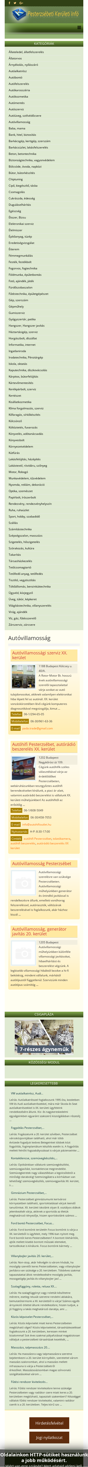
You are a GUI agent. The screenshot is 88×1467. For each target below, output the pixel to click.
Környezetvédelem (21, 446)
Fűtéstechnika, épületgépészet (28, 294)
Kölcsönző (15, 421)
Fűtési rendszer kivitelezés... (29, 1382)
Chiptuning (16, 179)
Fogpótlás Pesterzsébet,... (27, 1128)
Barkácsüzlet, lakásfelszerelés (28, 147)
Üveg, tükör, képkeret (23, 599)
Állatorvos (15, 58)
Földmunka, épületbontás (25, 275)
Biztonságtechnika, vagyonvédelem (32, 160)
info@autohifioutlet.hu (36, 824)
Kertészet (15, 396)
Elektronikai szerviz (21, 224)
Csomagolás (17, 192)
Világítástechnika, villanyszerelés (30, 606)
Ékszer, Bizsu (17, 217)
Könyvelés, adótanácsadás (26, 434)
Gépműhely (16, 306)
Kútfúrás (14, 453)
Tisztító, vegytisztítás (22, 580)
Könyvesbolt (16, 440)
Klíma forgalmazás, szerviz (26, 408)
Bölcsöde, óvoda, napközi (25, 166)
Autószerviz (16, 109)
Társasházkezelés (20, 561)
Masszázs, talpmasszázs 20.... (30, 1347)
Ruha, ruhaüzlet (19, 510)
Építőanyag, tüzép (20, 236)
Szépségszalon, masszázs (25, 536)
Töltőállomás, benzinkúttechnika (30, 586)
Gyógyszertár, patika (22, 319)
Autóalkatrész (18, 71)
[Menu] (78, 28)
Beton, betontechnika (22, 154)
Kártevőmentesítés (21, 383)
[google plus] (21, 3)
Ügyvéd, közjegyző (21, 593)
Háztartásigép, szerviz (23, 332)
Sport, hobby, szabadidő (24, 516)
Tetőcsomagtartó (20, 567)
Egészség (15, 211)
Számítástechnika (20, 529)
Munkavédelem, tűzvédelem (27, 478)
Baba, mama (17, 128)
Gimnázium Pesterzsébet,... (29, 1193)
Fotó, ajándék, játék (21, 281)
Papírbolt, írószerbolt (22, 497)
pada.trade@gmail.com (37, 728)
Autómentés (17, 103)
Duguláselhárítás (20, 205)
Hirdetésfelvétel (49, 1423)
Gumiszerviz (17, 313)
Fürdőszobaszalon (20, 287)
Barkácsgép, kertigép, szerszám (29, 141)
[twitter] (15, 3)
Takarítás (15, 555)
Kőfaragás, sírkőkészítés (24, 415)
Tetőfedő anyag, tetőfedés (26, 574)
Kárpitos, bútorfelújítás (23, 376)
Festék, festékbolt (20, 262)
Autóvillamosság (19, 122)
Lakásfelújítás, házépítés (25, 459)
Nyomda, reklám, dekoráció (27, 485)
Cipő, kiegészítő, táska (23, 186)
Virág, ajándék (18, 612)
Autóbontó (15, 77)
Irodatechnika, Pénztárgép (26, 357)
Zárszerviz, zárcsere (22, 625)
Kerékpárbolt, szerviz (22, 389)
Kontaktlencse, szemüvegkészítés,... (34, 1158)
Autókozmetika (18, 97)
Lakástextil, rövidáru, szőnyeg (28, 466)
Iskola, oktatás (18, 364)
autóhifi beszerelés (23, 843)
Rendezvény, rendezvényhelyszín (30, 504)
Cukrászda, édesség (22, 198)
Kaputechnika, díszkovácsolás (28, 370)
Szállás (13, 523)
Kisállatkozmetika (20, 402)
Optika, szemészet (21, 491)
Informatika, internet (22, 345)
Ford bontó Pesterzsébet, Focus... (32, 1223)
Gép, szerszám (18, 300)
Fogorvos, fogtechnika (23, 268)
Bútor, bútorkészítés (22, 173)
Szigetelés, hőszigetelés (24, 542)
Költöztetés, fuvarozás (23, 427)
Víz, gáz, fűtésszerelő (22, 618)
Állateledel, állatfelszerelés (26, 52)
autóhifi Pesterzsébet (37, 839)
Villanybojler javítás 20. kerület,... (32, 1256)
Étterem (14, 249)
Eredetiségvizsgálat (21, 243)
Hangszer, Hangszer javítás (27, 326)
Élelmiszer (15, 230)
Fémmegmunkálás (21, 256)
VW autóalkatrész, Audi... (27, 1093)
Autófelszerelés (19, 84)
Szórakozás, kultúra (21, 548)
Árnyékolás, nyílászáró (23, 65)
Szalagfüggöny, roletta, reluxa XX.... (34, 1286)
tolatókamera (61, 839)
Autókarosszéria (19, 90)
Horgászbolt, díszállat (23, 338)
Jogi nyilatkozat (49, 1437)
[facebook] (9, 3)
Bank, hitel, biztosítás (22, 135)
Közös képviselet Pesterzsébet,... (32, 1317)
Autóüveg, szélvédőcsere (25, 116)
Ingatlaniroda (17, 351)
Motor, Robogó (18, 472)
